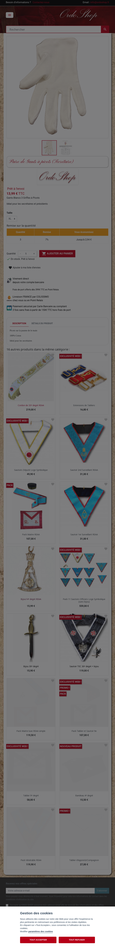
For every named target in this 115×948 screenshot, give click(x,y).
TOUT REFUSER (77, 940)
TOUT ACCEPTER (38, 940)
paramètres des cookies (40, 931)
